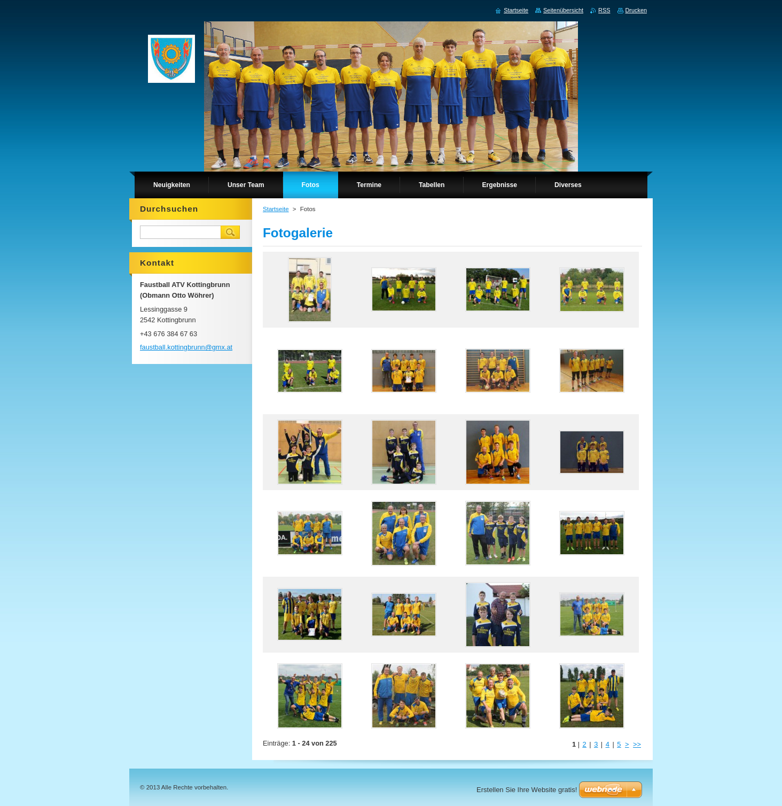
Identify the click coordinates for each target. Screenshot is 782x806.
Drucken (636, 10)
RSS (604, 10)
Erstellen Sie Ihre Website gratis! (526, 790)
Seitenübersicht (563, 10)
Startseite (276, 209)
